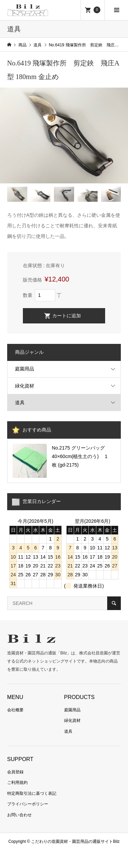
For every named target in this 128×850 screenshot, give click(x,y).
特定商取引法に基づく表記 (31, 793)
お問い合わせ (19, 815)
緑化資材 (24, 386)
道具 (20, 402)
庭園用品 (24, 368)
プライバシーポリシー (27, 804)
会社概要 (15, 710)
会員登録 (15, 772)
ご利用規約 (17, 782)
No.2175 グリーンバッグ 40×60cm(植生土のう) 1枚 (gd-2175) (80, 456)
